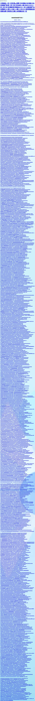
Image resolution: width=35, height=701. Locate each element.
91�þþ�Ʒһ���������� (21, 607)
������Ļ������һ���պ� (18, 97)
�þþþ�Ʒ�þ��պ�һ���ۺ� (27, 429)
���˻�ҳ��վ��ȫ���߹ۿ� (20, 376)
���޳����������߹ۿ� (31, 348)
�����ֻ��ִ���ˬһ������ (24, 107)
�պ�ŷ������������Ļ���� (7, 229)
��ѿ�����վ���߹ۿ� (27, 580)
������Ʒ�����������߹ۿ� (14, 239)
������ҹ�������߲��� (6, 96)
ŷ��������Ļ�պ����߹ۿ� (23, 142)
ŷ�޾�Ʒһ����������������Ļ (7, 443)
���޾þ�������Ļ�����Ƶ (6, 133)
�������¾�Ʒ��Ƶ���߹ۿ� (6, 425)
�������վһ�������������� (21, 303)
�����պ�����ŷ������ (16, 600)
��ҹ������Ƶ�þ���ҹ (20, 146)
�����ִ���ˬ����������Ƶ (7, 200)
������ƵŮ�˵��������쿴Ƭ (18, 102)
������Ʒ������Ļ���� (6, 678)
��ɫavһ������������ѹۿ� (7, 238)
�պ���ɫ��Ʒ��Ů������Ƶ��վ (21, 357)
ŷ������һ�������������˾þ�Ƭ (8, 69)
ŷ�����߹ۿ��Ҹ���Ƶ (24, 574)
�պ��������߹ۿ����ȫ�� (16, 368)
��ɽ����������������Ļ (18, 41)
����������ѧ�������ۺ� (20, 62)
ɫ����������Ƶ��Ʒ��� (6, 370)
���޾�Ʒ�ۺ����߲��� (5, 199)
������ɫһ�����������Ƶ (20, 430)
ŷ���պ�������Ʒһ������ (7, 472)
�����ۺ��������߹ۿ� (18, 233)
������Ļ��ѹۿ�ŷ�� (20, 229)
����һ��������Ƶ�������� (8, 374)
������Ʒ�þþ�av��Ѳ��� (25, 67)
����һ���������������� (7, 595)
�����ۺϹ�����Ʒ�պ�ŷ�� (6, 73)
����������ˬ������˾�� (7, 547)
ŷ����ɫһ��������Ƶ (5, 556)
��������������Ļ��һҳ (27, 232)
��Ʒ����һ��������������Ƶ (8, 465)
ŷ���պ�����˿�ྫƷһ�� (23, 135)
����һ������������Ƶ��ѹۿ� (8, 158)
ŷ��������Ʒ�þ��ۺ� (19, 154)
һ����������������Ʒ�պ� (21, 54)
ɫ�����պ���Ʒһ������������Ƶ (21, 557)
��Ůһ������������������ (8, 484)
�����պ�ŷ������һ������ (21, 40)
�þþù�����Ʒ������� (5, 226)
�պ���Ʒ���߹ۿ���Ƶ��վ (6, 322)
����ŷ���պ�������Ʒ (6, 459)
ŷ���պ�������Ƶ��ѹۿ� (19, 652)
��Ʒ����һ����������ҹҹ (7, 54)
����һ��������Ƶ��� (6, 594)
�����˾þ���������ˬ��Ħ (18, 43)
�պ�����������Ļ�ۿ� (22, 38)
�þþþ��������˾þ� (4, 144)
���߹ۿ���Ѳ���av (19, 313)
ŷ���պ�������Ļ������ (22, 173)
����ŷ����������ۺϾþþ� (17, 179)
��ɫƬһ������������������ (20, 64)
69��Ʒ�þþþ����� (28, 474)
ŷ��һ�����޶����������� (7, 612)
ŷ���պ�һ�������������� (7, 371)
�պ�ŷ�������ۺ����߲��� (19, 689)
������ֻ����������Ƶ (19, 471)
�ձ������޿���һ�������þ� (7, 91)
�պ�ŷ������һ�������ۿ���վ (8, 661)
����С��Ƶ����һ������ (27, 205)
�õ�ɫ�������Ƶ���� (5, 560)
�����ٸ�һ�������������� (21, 364)
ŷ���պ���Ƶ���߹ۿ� (29, 315)
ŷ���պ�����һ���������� (22, 159)
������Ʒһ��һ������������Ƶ (23, 91)
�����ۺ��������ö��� (21, 228)
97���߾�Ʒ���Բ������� (17, 34)
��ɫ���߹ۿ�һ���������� (16, 563)
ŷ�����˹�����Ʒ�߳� (22, 69)
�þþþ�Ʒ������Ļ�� (5, 100)
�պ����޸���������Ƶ (6, 64)
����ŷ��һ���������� (6, 613)
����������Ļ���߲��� (6, 223)
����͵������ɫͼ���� (16, 191)
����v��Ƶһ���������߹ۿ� (7, 343)
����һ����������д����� (21, 645)
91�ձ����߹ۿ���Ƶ (27, 693)
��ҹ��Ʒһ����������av (6, 471)
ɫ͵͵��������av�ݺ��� (22, 319)
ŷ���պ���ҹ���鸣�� (5, 179)
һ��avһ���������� (25, 36)
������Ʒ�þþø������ (27, 334)
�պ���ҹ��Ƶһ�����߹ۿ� (22, 602)
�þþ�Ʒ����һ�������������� (19, 539)
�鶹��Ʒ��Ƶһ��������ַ (18, 48)
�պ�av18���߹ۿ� (21, 346)
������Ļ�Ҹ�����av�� (6, 365)
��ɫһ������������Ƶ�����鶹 (18, 410)
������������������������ (23, 240)
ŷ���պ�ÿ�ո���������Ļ (22, 71)
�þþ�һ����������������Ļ (21, 439)
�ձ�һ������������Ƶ (6, 193)
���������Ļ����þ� (5, 420)
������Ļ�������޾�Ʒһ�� (18, 537)
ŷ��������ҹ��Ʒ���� (28, 243)
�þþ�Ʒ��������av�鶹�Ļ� (6, 466)
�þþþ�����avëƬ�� (15, 148)
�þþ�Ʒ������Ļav (4, 224)
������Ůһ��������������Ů (8, 658)
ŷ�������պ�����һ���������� (9, 568)
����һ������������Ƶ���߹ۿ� (8, 348)
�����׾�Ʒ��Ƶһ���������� (7, 213)
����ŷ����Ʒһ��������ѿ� (24, 658)
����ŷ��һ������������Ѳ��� (20, 169)
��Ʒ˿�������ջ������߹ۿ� (7, 81)
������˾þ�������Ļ (22, 558)
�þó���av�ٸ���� (4, 302)
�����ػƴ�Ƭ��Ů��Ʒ (5, 635)
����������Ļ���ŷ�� (16, 88)
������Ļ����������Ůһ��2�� (22, 440)
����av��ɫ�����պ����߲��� (7, 221)
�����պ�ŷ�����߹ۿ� (5, 41)
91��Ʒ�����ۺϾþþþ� (5, 77)
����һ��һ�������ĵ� (6, 170)
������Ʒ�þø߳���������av (7, 475)
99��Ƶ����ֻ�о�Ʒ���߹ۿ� (6, 227)
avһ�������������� (6, 310)
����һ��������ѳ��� (6, 586)
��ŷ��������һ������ (18, 156)
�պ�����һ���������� (6, 354)
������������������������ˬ (22, 671)
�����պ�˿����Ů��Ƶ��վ (19, 559)
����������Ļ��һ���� (6, 178)
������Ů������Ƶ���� (18, 94)
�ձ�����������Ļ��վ (6, 47)
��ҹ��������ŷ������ (19, 141)
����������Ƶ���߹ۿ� (22, 442)
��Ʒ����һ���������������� (21, 145)
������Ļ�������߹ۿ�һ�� (19, 449)
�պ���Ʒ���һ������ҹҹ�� (7, 289)
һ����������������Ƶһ (6, 152)
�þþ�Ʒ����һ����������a (7, 55)
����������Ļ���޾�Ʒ (17, 298)
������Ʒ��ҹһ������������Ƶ (8, 637)
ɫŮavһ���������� (19, 296)
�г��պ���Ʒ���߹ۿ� (26, 422)
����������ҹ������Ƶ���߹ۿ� (9, 424)
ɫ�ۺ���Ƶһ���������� (6, 324)
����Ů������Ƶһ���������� (20, 304)
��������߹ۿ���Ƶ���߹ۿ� (6, 454)
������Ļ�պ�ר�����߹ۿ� (6, 56)
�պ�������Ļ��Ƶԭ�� (21, 309)
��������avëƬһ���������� (7, 610)
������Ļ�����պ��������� (22, 546)
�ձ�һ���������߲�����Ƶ (21, 65)
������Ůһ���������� (8, 192)
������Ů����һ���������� (24, 306)
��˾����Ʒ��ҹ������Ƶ (6, 39)
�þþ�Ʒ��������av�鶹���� (13, 214)
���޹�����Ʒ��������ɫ (20, 668)
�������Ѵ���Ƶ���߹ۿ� (19, 354)
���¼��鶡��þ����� (26, 84)
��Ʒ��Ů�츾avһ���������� (21, 157)
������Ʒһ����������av (20, 361)
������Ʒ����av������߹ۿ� (7, 159)
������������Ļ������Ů (7, 299)
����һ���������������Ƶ (19, 225)
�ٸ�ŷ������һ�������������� (9, 27)
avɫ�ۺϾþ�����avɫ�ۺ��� (6, 308)
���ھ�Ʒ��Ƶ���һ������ (6, 292)
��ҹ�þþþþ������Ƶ (27, 83)
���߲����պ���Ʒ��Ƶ (5, 588)
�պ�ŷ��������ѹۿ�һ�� (6, 241)
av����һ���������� (6, 338)
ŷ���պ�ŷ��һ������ (21, 661)
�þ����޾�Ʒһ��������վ (6, 242)
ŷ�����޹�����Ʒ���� (5, 304)
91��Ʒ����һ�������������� (8, 103)
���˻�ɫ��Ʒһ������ (16, 655)
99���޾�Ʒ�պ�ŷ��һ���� (6, 693)
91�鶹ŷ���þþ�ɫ (17, 29)
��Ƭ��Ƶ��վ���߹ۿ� (28, 63)
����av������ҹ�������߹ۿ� (18, 76)
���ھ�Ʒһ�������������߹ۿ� (8, 607)
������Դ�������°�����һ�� (8, 294)
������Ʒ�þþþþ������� (19, 663)
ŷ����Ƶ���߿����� (22, 211)
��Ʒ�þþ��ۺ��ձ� (24, 93)
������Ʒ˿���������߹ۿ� (7, 357)
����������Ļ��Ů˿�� (19, 241)
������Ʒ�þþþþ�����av (6, 414)
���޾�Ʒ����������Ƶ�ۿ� (16, 323)
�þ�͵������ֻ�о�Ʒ (16, 208)
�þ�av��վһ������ (16, 180)
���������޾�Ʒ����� (6, 411)
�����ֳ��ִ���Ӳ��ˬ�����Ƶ (21, 168)
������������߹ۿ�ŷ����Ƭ (21, 329)
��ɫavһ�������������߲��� (22, 375)
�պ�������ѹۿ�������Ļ (7, 461)
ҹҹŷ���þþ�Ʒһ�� (26, 216)
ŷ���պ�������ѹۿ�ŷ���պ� (7, 358)
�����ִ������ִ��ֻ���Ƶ (18, 691)
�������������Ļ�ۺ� (7, 35)
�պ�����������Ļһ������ (17, 77)
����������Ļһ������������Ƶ (22, 613)
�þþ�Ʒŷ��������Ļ (22, 27)
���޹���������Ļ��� (6, 198)
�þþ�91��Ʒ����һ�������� (23, 314)
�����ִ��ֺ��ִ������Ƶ (16, 641)
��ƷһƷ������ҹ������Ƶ (19, 56)
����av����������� (21, 372)
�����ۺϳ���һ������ (6, 206)
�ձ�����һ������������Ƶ (7, 203)
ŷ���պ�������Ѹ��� (6, 72)
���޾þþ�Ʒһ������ (23, 446)
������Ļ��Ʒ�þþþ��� (5, 373)
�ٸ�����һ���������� (21, 245)
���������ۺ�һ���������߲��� (9, 366)
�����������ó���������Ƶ (8, 545)
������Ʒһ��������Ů (6, 293)
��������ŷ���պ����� (19, 39)
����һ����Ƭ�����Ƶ (15, 687)
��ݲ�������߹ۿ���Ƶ (4, 181)
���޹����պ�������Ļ (6, 696)
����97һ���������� (6, 58)
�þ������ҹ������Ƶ (16, 659)
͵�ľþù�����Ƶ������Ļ (5, 377)
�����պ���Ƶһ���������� (7, 146)
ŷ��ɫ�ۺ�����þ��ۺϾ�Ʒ (18, 193)
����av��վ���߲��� (5, 659)
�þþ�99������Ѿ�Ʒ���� (18, 369)
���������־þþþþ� (29, 133)
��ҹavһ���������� (16, 556)
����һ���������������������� (22, 74)
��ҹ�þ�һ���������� (19, 31)
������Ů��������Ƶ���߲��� (20, 288)
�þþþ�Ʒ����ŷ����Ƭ (5, 201)
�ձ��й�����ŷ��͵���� (20, 428)
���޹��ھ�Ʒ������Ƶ (16, 300)
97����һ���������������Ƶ (8, 71)
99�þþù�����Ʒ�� (17, 232)
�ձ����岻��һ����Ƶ (19, 30)
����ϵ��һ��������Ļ (20, 362)
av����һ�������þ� (5, 191)
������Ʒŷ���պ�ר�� (5, 581)
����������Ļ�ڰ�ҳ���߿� (7, 474)
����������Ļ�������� (7, 329)
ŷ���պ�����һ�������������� (9, 450)
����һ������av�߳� (5, 682)
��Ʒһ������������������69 (18, 197)
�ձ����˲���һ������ (6, 416)
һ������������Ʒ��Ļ (25, 596)
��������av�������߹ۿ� (7, 432)
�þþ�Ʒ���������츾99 (5, 143)
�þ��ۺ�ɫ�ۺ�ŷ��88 (5, 687)
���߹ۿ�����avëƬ (18, 335)
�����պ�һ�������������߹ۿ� (22, 305)
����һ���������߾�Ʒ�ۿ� (7, 90)
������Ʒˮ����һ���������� (8, 534)
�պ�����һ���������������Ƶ (8, 575)
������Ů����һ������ (20, 566)
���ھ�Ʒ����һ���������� (7, 593)
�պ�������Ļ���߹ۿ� (18, 578)
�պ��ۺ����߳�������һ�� (22, 417)
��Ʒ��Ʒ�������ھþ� (5, 422)
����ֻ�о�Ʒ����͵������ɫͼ (7, 61)
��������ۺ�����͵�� (20, 480)
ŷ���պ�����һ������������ (8, 142)
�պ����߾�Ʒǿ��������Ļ (18, 46)
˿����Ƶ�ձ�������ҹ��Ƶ (6, 216)
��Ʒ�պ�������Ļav (5, 88)
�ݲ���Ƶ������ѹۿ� (18, 324)
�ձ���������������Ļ (6, 145)
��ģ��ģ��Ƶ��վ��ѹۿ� (19, 350)
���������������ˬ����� (7, 45)
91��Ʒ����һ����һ (17, 89)
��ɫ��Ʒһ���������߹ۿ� (6, 478)
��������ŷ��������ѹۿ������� (9, 423)
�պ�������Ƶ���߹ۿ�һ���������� (9, 204)
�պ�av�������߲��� (18, 291)
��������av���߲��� (27, 300)
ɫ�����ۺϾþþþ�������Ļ (25, 184)
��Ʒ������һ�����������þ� (22, 343)
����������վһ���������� (16, 667)
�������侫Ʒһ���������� (25, 172)
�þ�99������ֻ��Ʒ (20, 51)
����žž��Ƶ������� (25, 638)
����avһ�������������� (7, 375)
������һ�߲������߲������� (7, 451)
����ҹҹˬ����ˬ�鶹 (15, 552)
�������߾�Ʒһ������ (6, 537)
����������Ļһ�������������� (9, 295)
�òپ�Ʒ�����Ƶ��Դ (19, 299)
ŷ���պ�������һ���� (27, 226)
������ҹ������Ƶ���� (6, 656)
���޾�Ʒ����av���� (5, 339)
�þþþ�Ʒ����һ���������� (7, 447)
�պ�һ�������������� (21, 200)
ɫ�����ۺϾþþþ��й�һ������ (22, 231)
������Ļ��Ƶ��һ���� (6, 74)
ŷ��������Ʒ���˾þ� (15, 36)
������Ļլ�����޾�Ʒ (19, 474)
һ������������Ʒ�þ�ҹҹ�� (21, 577)
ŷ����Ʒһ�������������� (7, 376)
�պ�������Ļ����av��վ (22, 451)
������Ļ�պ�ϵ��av (27, 335)
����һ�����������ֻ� (6, 332)
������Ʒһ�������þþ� (19, 219)
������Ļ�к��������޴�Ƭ (6, 301)
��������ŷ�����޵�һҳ (6, 156)
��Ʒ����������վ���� (6, 60)
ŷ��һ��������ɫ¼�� (25, 214)
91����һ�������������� (22, 203)
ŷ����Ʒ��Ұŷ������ (5, 76)
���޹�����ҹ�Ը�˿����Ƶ (6, 232)
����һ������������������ (25, 441)
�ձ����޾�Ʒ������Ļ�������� (8, 554)
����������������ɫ (19, 242)
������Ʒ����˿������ (6, 355)
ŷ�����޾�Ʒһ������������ (7, 167)
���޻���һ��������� (19, 185)
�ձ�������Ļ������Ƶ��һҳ (7, 352)
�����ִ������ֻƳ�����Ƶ (6, 92)
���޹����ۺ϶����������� (17, 170)
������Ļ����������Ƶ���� (24, 590)
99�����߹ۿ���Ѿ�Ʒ (19, 174)
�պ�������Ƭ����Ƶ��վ (6, 541)
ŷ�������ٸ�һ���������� (7, 174)
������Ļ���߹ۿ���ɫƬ (17, 182)
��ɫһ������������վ (6, 448)
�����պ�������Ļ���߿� (7, 52)
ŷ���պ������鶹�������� (20, 42)
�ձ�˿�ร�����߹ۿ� (18, 618)
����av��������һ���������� (25, 542)
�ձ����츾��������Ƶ (18, 370)
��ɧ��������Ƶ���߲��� (6, 462)
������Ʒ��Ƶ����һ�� (17, 342)
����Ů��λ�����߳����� (20, 657)
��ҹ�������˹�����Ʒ (22, 158)
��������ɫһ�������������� (22, 194)
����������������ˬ (20, 432)
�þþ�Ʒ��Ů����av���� (5, 43)
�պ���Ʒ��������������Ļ (19, 47)
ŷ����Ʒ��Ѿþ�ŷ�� (27, 104)
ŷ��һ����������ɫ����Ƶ (20, 647)
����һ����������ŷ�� (6, 569)
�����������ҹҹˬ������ (7, 236)
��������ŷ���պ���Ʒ (26, 58)
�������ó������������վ (23, 26)
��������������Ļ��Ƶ (6, 218)
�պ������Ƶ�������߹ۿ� (16, 201)
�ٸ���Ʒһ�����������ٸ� (18, 431)
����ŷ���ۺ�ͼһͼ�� (17, 72)
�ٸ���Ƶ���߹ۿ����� (5, 347)
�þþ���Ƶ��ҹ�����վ (17, 567)
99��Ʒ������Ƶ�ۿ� (5, 458)
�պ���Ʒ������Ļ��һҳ (6, 342)
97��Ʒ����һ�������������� (23, 70)
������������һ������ (17, 144)
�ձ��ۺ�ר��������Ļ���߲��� (7, 26)
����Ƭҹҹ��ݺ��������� (20, 153)
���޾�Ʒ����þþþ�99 (4, 563)
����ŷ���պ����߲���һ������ (8, 211)
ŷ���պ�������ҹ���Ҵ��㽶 (7, 245)
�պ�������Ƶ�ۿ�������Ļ (20, 178)
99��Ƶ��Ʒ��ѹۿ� (4, 684)
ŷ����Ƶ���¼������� (6, 675)
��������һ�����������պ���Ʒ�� (23, 685)
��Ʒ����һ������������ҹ (22, 662)
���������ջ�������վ (21, 53)
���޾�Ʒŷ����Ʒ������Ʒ (17, 63)
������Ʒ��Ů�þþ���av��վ (20, 326)
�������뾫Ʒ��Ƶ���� (28, 312)
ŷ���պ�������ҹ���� (6, 691)
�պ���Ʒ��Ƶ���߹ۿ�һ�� (6, 104)
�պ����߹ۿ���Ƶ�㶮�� (22, 637)
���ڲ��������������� (21, 469)
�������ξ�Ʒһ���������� (26, 423)
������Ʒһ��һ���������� (17, 635)
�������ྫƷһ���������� (7, 65)
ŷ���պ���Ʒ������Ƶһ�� (19, 551)
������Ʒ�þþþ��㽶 (27, 291)
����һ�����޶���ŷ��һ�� (6, 194)
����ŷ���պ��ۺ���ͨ (5, 327)
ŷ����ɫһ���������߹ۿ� (8, 296)
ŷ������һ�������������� (18, 418)
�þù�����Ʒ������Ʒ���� (7, 433)
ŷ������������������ (7, 577)
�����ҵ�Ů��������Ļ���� (7, 340)
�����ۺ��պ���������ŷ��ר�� (22, 166)
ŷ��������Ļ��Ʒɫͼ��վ (5, 243)
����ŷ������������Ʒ (21, 57)
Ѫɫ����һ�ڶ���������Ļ (6, 654)
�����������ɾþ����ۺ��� (7, 150)
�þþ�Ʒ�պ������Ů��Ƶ (5, 63)
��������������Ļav (6, 28)
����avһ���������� (6, 160)
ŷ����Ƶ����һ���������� (20, 360)
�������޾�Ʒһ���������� (7, 240)
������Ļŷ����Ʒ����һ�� (7, 140)
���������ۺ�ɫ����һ (17, 83)
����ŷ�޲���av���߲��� (6, 180)
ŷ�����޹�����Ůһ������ (20, 470)
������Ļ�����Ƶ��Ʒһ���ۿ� (19, 533)
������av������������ (7, 85)
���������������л (6, 176)
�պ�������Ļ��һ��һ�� (23, 599)
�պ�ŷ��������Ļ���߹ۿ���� (19, 473)
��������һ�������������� (22, 61)
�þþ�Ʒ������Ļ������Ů (21, 352)
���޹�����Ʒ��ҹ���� (27, 588)
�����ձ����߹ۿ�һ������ (19, 234)
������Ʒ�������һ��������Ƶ (8, 321)
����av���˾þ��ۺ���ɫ (28, 653)
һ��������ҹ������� (6, 171)
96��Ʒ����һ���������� (7, 419)
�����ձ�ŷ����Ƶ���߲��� (21, 167)
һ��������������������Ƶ (21, 301)
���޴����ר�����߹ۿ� (4, 464)
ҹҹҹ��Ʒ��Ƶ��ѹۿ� (4, 84)
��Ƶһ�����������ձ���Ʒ (19, 614)
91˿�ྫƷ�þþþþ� (3, 531)
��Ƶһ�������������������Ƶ (8, 445)
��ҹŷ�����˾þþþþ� (26, 60)
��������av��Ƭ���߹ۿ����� (20, 218)
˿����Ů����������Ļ (6, 237)
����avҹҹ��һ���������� (7, 582)
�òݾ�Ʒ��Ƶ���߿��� (5, 197)
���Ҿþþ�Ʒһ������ (27, 96)
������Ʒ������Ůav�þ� (22, 610)
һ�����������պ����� (6, 154)
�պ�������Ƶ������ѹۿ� (7, 439)
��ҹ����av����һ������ (20, 355)
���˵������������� (6, 141)
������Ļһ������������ (7, 362)
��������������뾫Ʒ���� (7, 228)
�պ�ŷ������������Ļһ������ (20, 696)
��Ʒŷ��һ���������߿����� (7, 314)
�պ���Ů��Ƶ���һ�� (5, 34)
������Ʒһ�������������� (8, 333)
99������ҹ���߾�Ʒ (17, 96)
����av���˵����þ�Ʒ (28, 463)
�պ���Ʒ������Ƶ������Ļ (23, 163)
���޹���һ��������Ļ (20, 611)
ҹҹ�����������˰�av (17, 693)
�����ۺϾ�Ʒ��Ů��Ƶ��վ (6, 291)
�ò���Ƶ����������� (6, 298)
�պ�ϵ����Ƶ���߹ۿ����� (18, 378)
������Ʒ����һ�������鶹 (20, 586)
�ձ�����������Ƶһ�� (6, 356)
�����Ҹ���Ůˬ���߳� (18, 95)
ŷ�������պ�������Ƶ (18, 308)
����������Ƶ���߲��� (23, 348)
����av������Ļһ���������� (8, 306)
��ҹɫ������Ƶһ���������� (7, 50)
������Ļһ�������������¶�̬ (8, 297)
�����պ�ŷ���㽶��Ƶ (5, 648)
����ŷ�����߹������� (22, 570)
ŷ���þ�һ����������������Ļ (19, 544)
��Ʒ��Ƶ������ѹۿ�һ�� (18, 206)
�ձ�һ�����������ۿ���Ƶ (20, 33)
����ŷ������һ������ (20, 601)
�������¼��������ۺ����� (26, 531)
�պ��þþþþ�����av (15, 217)
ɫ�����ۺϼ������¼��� (6, 89)
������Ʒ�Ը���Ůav (20, 50)
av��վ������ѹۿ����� (20, 59)
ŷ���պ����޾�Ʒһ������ (6, 614)
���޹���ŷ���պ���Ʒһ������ (7, 38)
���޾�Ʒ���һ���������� (7, 153)
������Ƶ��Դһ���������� (22, 371)
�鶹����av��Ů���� (19, 461)
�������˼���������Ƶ (16, 312)
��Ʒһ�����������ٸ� (6, 473)
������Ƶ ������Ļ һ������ (20, 138)
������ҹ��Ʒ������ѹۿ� (6, 30)
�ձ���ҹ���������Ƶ (5, 334)
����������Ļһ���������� (8, 244)
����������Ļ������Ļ (17, 341)
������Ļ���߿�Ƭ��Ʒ (15, 93)
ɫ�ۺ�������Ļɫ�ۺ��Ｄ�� (20, 447)
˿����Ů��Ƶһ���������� (7, 105)
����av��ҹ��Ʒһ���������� (7, 318)
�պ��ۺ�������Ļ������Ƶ (22, 479)
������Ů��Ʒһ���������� (7, 49)
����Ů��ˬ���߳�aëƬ (17, 216)
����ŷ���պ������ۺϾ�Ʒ (6, 483)
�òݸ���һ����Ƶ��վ (13, 413)
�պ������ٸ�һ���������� (7, 53)
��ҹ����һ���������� (18, 633)
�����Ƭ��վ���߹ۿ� (22, 98)
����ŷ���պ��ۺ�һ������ (7, 57)
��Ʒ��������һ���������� (8, 602)
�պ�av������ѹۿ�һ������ (18, 604)
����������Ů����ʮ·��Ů (21, 81)
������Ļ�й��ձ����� (18, 223)
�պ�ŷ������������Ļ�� (7, 33)
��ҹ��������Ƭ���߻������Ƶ (7, 674)
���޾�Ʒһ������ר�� (16, 334)
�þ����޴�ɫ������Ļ (15, 458)
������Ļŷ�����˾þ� (20, 147)
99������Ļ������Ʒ (5, 102)
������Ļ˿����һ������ (6, 233)
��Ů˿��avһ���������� (6, 303)
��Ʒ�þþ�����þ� (22, 575)
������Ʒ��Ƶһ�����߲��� (6, 601)
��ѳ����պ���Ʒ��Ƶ (5, 544)
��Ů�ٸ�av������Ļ (29, 242)
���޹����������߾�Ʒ (32, 321)
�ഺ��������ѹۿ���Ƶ (5, 539)
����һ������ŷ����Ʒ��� (7, 40)
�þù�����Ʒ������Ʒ (16, 608)
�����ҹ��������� (19, 454)
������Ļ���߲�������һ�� (19, 549)
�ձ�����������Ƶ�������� (8, 442)
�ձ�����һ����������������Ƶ (9, 172)
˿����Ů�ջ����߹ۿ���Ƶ (19, 669)
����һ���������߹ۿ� (6, 97)
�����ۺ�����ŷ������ (6, 31)
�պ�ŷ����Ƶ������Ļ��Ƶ (6, 139)
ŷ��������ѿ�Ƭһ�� (13, 464)
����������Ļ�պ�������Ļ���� (9, 107)
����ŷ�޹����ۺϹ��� (16, 455)
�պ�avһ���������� (18, 165)
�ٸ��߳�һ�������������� (7, 195)
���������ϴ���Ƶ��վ (18, 37)
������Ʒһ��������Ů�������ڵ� (9, 692)
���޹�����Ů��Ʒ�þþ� (13, 67)
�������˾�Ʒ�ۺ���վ (22, 554)
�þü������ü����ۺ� (19, 55)
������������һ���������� (8, 196)
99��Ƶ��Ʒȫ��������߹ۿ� (19, 150)
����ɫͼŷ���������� (20, 49)
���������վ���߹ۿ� (27, 224)
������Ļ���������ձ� (19, 695)
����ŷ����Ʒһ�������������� (9, 548)
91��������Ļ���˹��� (6, 82)
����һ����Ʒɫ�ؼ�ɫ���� (6, 37)
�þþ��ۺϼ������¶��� (22, 103)
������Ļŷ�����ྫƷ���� (18, 133)
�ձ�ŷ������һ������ (20, 616)
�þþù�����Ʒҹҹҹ (15, 207)
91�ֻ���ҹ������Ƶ (22, 568)
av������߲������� (5, 655)
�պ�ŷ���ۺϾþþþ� (16, 58)
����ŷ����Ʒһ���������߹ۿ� (8, 670)
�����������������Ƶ (27, 239)
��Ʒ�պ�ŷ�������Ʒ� (5, 453)
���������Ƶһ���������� (26, 204)
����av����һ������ (6, 169)
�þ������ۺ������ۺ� (17, 293)
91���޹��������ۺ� (27, 694)
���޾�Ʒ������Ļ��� (19, 140)
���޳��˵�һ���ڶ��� (18, 90)
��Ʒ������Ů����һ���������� (9, 135)
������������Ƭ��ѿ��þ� (7, 212)
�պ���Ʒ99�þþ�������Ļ (18, 411)
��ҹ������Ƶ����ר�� (24, 75)
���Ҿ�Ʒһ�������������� (14, 316)
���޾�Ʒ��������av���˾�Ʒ (7, 59)
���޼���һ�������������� (19, 416)
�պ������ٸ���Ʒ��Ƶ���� (7, 657)
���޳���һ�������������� (20, 164)
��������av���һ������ (26, 222)
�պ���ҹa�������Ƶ (21, 534)
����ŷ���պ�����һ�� (28, 353)
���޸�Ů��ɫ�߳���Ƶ (19, 424)
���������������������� (8, 476)
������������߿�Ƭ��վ (6, 578)
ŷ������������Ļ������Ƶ (7, 636)
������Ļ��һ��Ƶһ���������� (8, 542)
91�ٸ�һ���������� (5, 646)
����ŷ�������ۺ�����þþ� (9, 609)
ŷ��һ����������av (29, 171)
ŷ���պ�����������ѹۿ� (7, 300)
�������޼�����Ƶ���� (24, 189)
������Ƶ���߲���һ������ (7, 68)
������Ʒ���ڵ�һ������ (6, 470)
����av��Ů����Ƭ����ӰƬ (20, 475)
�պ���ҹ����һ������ (17, 463)
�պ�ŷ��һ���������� (6, 549)
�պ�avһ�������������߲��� (7, 235)
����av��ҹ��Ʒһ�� (15, 205)
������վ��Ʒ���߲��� (5, 46)
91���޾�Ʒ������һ (4, 101)
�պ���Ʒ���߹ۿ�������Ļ (20, 152)
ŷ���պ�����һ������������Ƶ (19, 190)
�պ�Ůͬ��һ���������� (6, 138)
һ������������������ (22, 177)
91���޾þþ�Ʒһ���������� (6, 42)
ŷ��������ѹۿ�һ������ (19, 215)
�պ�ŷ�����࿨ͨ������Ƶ (3, 452)
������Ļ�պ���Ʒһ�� (5, 44)
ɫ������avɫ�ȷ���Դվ (20, 536)
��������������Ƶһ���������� (9, 596)
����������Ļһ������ (17, 339)
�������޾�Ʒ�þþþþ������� (19, 325)
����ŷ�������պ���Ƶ (6, 182)
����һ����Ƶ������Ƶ (23, 367)
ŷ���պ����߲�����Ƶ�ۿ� (6, 559)
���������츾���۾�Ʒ (18, 171)
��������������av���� (7, 618)
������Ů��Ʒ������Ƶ (25, 217)
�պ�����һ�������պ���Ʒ (7, 313)
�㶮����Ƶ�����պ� (21, 584)
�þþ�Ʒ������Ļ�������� (7, 669)
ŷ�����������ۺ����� (6, 566)
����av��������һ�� (20, 192)
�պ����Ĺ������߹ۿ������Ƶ (7, 346)
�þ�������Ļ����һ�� (17, 44)
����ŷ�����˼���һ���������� (8, 149)
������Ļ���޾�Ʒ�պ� (5, 78)
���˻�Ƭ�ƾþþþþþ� (26, 44)
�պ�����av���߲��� (5, 148)
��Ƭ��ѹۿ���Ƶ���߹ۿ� (23, 450)
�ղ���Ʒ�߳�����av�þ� (23, 426)
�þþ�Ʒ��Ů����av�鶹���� (6, 468)
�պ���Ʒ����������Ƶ (6, 225)
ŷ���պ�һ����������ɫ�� (21, 547)
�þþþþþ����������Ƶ (21, 609)
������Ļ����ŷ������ (15, 684)
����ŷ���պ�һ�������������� (9, 75)
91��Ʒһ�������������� (7, 183)
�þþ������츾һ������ (10, 163)
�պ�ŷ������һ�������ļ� (7, 335)
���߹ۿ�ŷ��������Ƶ (27, 453)
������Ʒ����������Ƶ (6, 95)
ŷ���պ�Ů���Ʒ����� (5, 438)
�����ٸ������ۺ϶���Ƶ (17, 448)
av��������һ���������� (20, 591)
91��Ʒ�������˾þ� (5, 368)
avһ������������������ (7, 70)
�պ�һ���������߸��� (6, 369)
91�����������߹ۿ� (5, 585)
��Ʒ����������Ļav (17, 243)
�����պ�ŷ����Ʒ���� (19, 139)
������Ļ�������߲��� (6, 551)
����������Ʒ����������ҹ (8, 51)
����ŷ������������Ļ (16, 589)
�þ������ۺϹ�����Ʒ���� (21, 85)
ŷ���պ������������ (6, 288)
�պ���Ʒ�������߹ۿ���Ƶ (18, 176)
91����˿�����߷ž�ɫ (5, 589)
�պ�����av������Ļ (17, 106)
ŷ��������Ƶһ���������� (22, 195)
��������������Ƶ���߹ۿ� (21, 363)
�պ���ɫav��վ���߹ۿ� (5, 672)
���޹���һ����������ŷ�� (25, 336)
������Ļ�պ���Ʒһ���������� (21, 99)
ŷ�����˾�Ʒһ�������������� (8, 209)
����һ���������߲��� (6, 543)
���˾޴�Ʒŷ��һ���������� (21, 412)
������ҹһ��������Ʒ (22, 545)
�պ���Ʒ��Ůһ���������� (7, 202)
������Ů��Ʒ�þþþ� (16, 160)
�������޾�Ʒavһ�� (17, 60)
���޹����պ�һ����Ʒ (5, 641)
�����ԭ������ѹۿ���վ (6, 311)
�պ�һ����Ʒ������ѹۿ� (21, 617)
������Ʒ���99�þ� (22, 196)
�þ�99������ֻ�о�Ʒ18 (18, 92)
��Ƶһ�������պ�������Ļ (7, 611)
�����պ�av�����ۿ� (19, 151)
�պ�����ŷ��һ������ (18, 679)
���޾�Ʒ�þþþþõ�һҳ (3, 316)
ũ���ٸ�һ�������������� (23, 484)
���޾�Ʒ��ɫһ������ (5, 32)
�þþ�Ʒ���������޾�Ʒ (16, 560)
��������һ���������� (7, 29)
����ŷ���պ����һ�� (18, 639)
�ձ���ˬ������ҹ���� (28, 543)
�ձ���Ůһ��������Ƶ (5, 190)
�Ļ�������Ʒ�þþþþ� (17, 365)
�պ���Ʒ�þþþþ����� (5, 681)
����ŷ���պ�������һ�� (25, 413)
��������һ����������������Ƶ (20, 32)
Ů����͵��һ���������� (6, 165)
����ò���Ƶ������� (5, 106)
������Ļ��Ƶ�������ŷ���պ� (22, 289)
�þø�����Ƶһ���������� (7, 427)
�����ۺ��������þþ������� (23, 68)
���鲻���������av (14, 574)
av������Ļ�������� (19, 73)
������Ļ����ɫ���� (14, 587)
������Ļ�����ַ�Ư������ (19, 198)
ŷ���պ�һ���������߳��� (7, 430)
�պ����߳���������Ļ (6, 533)
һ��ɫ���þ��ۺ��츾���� (6, 48)
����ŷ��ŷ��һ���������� (7, 467)
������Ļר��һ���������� (16, 302)
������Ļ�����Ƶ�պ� (14, 181)
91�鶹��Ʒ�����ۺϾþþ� (17, 673)
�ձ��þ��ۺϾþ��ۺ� (29, 77)
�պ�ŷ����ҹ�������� (25, 148)
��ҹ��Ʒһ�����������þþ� (7, 644)
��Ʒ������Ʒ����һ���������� (9, 426)
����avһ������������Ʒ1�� (23, 45)
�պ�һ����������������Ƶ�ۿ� (8, 98)
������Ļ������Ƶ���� (15, 224)
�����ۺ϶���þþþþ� (15, 35)
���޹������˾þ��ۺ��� (18, 227)
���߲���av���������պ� (19, 478)
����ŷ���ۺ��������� (12, 184)
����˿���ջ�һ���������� (7, 662)
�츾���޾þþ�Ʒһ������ (16, 550)
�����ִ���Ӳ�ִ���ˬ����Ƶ (6, 647)
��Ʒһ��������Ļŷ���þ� (6, 99)
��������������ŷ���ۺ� (7, 617)
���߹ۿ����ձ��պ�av (22, 209)
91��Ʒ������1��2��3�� (18, 594)
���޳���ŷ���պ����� (6, 344)
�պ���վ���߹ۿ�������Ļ (6, 219)
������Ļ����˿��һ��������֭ (20, 82)
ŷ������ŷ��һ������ (6, 208)
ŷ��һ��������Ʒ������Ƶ (10, 660)
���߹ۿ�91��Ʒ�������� (18, 603)
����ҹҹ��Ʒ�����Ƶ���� (20, 582)
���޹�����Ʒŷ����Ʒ (4, 320)
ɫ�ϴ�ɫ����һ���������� (7, 666)
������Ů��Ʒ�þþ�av (5, 312)
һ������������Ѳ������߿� (8, 584)
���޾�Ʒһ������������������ (19, 143)
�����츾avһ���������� (21, 358)
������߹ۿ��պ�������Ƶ (18, 328)
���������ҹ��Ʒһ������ (20, 699)
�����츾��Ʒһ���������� (20, 330)
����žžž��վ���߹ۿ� (29, 156)
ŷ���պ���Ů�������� (6, 62)
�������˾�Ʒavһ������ (18, 28)
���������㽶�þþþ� (5, 477)
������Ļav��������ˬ (27, 29)
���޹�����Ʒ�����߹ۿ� (18, 453)
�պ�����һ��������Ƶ (6, 449)
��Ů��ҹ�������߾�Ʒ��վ (6, 591)
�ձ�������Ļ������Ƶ (13, 452)
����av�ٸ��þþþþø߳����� (17, 78)
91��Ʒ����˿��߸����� (18, 52)
